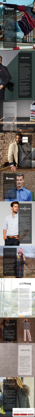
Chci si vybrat (30, 414)
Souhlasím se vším (16, 414)
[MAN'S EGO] (5, 1)
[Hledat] (31, 1)
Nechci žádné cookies (24, 414)
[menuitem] (15, 1)
